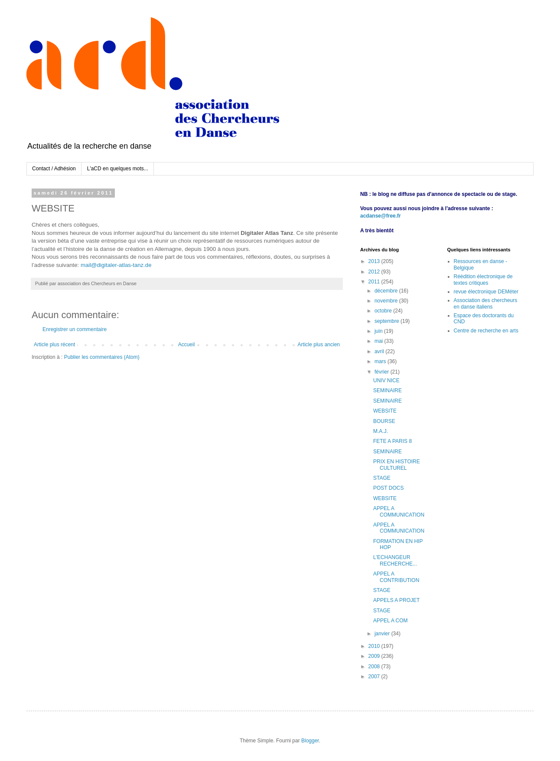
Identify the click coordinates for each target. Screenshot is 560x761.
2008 (374, 666)
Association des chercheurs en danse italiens (486, 303)
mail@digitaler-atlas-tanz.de (116, 265)
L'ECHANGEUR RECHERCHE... (395, 560)
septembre (387, 321)
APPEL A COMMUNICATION (398, 511)
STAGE (382, 478)
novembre (386, 301)
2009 (374, 656)
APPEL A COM (390, 621)
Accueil (186, 344)
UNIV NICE (386, 380)
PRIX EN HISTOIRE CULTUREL (396, 465)
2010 (374, 646)
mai (379, 341)
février (382, 372)
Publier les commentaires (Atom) (102, 357)
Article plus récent (54, 344)
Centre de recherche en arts (486, 331)
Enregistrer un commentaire (74, 329)
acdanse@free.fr (380, 216)
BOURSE (384, 421)
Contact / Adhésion (54, 169)
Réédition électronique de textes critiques (483, 279)
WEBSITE (385, 411)
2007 (374, 676)
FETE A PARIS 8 (392, 441)
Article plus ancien (319, 344)
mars (380, 361)
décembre (386, 291)
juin (379, 331)
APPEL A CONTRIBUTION (396, 577)
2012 (374, 272)
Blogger (310, 741)
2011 (374, 282)
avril (379, 351)
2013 (374, 261)
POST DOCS (388, 488)
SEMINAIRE (387, 390)
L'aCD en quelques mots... (117, 169)
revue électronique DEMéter (486, 292)
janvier (382, 634)
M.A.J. (380, 431)
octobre (383, 311)
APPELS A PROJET (396, 600)
